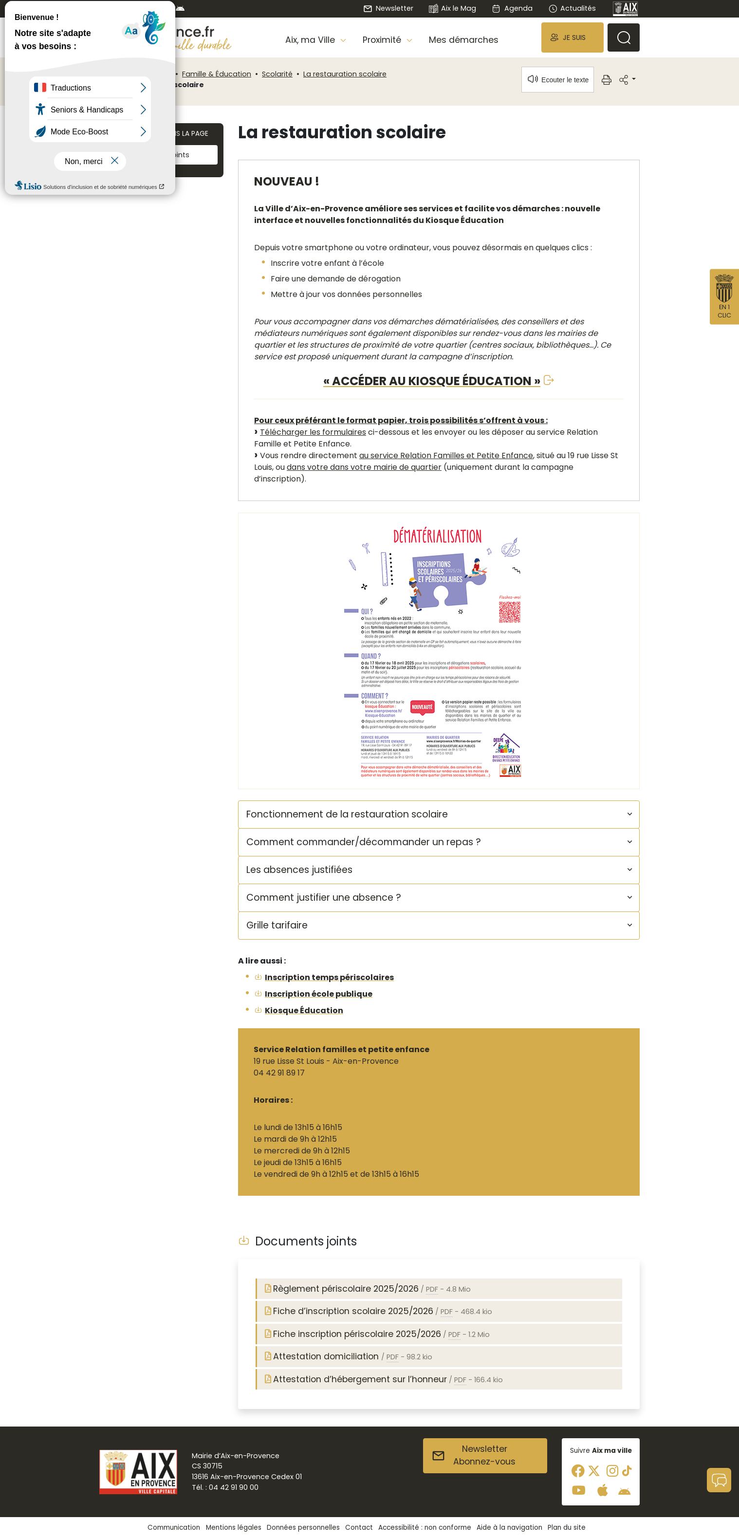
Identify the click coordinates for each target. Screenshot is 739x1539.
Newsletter (388, 8)
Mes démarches (464, 40)
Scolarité (277, 74)
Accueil (116, 74)
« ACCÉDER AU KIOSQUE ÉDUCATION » (431, 381)
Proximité (155, 74)
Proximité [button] (383, 40)
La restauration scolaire (345, 74)
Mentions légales (233, 1527)
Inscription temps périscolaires (329, 977)
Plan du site (567, 1527)
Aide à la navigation (509, 1527)
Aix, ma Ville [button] (311, 40)
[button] (572, 37)
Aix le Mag (452, 9)
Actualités (572, 8)
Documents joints (151, 155)
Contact (359, 1527)
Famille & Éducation (216, 74)
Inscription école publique (318, 994)
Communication (174, 1527)
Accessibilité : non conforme (424, 1527)
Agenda (512, 8)
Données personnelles (303, 1527)
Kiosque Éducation (304, 1010)
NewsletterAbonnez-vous (473, 1455)
